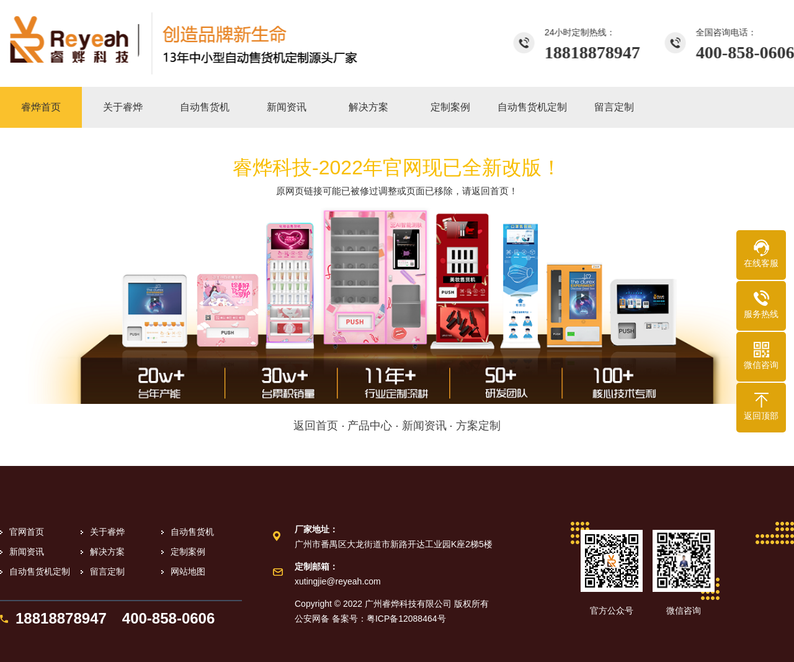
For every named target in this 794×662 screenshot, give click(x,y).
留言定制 (107, 571)
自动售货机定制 (39, 571)
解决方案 (107, 552)
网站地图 (188, 571)
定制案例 (188, 552)
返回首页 (315, 425)
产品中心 (369, 425)
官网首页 (26, 532)
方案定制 (478, 425)
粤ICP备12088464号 (406, 619)
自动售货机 (192, 532)
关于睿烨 (107, 532)
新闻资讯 (424, 425)
